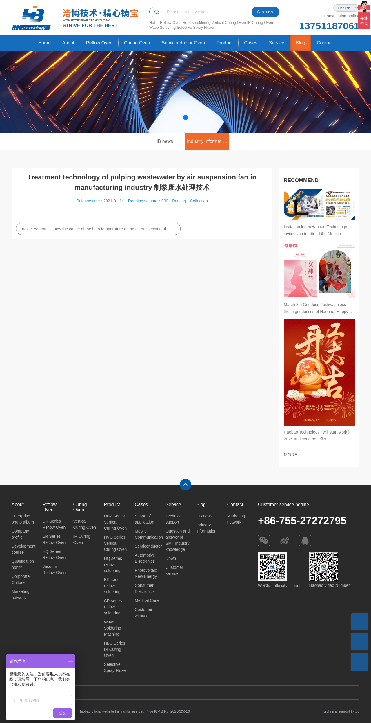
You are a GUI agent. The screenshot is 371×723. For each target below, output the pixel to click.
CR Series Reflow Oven (54, 524)
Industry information (207, 141)
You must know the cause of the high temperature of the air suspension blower (102, 228)
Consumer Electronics (144, 588)
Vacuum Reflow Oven (54, 569)
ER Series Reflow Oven (54, 539)
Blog (300, 42)
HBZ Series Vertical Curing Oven (115, 522)
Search (265, 12)
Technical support (174, 519)
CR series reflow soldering (113, 606)
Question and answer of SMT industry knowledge (178, 540)
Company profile (20, 534)
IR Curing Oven (260, 22)
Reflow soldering (196, 22)
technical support (337, 711)
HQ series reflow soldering (113, 564)
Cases (250, 42)
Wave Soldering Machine (112, 628)
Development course (24, 549)
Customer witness (143, 612)
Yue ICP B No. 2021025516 (168, 711)
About (68, 42)
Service (276, 42)
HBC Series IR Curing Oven (114, 649)
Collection (199, 201)
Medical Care (147, 600)
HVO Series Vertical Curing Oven (115, 543)
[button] (185, 117)
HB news (163, 141)
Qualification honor (23, 564)
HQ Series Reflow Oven (54, 554)
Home (44, 42)
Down (171, 558)
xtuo (356, 711)
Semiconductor (147, 546)
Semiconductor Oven (183, 42)
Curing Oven (137, 42)
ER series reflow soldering (113, 585)
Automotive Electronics (145, 558)
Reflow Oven (170, 22)
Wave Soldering (162, 27)
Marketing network (20, 594)
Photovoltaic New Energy (146, 573)
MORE (291, 454)
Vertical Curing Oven (229, 22)
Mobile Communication (147, 534)
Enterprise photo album (23, 519)
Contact (325, 42)
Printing (179, 201)
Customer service (174, 570)
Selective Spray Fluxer (195, 27)
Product (224, 42)
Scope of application (144, 519)
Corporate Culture (21, 579)
